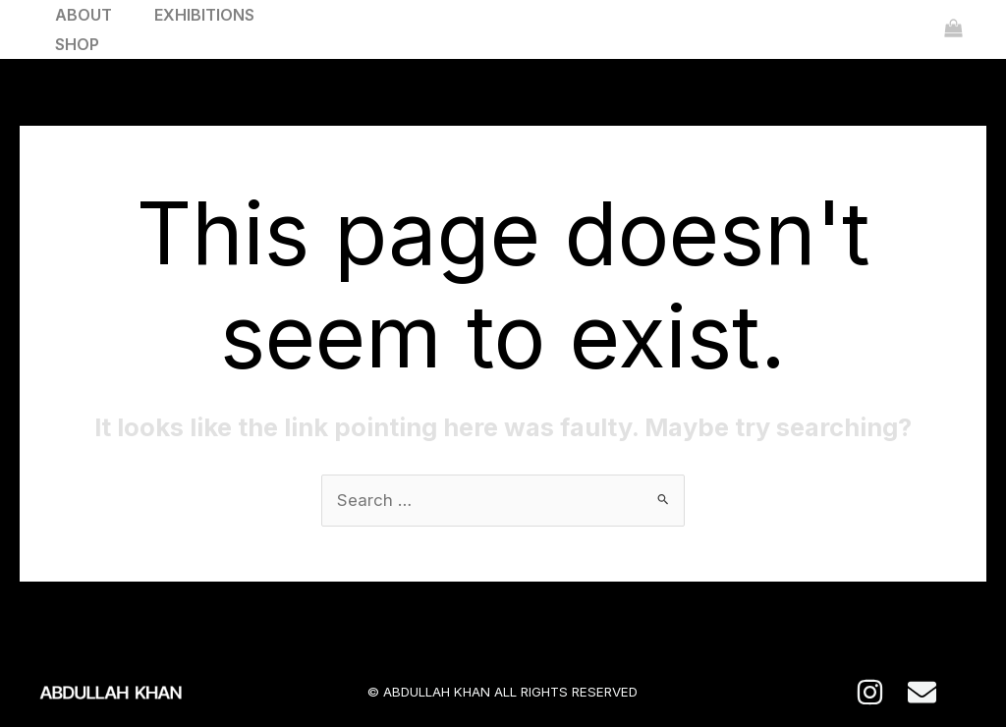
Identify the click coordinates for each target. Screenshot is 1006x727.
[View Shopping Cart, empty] (953, 29)
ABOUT (86, 15)
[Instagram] (870, 693)
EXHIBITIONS (212, 15)
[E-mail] (922, 693)
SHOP (80, 44)
